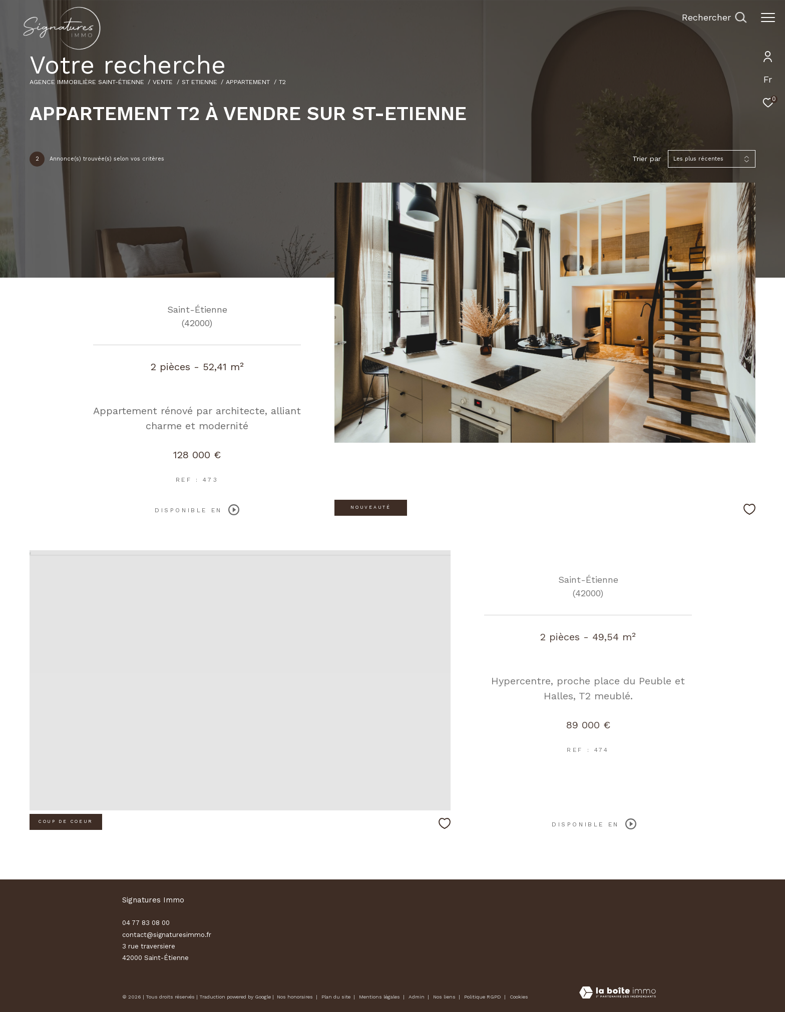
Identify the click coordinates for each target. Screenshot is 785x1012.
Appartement (248, 82)
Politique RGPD (482, 996)
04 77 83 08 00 (146, 922)
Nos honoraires (295, 996)
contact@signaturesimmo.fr (166, 934)
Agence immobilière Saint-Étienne (87, 82)
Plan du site (336, 996)
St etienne (199, 82)
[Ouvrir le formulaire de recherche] (714, 17)
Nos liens (445, 996)
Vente (163, 82)
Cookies (519, 996)
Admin (417, 996)
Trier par (646, 159)
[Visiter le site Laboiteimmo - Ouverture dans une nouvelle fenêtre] (617, 993)
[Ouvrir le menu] (768, 17)
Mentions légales (380, 996)
